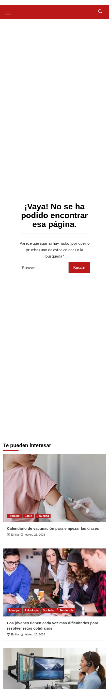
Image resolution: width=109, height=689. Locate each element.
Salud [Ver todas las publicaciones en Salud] (28, 515)
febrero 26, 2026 (35, 534)
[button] (8, 11)
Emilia (15, 534)
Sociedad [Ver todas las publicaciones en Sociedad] (43, 515)
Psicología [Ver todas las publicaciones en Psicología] (32, 610)
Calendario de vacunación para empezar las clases (53, 528)
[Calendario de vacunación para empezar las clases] (54, 488)
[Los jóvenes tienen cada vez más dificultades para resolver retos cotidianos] (54, 582)
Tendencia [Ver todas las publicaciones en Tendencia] (66, 610)
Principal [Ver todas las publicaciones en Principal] (14, 515)
